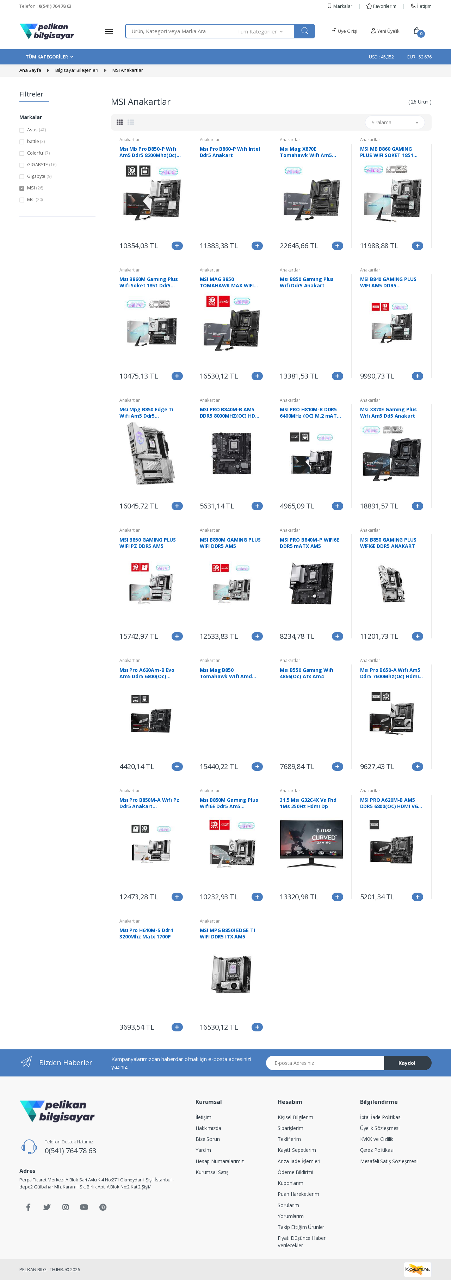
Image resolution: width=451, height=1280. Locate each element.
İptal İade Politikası (381, 1117)
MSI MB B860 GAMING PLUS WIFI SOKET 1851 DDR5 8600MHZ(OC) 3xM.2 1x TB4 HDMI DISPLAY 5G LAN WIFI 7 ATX (391, 152)
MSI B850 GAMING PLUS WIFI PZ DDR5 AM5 (147, 543)
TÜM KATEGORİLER (47, 57)
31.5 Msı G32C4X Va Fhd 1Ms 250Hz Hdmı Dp (308, 803)
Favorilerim (381, 6)
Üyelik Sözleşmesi (380, 1128)
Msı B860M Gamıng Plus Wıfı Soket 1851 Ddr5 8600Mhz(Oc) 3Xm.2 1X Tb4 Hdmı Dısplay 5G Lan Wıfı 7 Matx (149, 282)
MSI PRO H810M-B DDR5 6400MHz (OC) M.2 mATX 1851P (310, 412)
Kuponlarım (290, 1183)
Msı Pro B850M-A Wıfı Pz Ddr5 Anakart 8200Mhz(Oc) (149, 803)
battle (36, 141)
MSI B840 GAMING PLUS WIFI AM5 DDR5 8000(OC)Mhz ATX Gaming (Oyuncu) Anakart (388, 282)
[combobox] (181, 31)
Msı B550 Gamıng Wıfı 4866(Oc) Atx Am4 (306, 673)
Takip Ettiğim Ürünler (301, 1227)
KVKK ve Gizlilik (377, 1139)
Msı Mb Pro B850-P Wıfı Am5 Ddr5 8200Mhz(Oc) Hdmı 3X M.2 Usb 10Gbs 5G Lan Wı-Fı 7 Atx (148, 152)
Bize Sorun (208, 1139)
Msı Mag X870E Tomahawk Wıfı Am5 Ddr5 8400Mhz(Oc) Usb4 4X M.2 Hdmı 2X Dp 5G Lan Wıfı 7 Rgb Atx (309, 152)
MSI (35, 188)
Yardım (203, 1150)
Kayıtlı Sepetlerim (297, 1150)
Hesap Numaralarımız (220, 1161)
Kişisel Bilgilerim (295, 1117)
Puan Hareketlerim (298, 1194)
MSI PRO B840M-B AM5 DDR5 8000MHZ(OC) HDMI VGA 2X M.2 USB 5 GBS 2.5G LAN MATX (230, 412)
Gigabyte (39, 176)
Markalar (339, 6)
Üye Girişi (344, 31)
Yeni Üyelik (385, 31)
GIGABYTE (41, 164)
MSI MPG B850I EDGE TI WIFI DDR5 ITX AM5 (227, 933)
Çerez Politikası (377, 1150)
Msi (35, 199)
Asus (36, 129)
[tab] (120, 122)
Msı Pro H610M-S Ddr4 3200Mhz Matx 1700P (146, 933)
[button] (266, 31)
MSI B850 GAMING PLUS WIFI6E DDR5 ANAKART (388, 543)
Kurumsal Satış (212, 1172)
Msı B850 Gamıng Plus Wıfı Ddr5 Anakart (307, 282)
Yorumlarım (291, 1216)
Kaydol (407, 1063)
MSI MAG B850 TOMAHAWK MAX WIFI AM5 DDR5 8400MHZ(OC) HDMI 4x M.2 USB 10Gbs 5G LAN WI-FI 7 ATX (229, 282)
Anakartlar (129, 140)
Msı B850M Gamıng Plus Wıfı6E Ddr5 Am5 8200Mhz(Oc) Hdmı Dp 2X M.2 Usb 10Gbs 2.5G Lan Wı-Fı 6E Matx (230, 803)
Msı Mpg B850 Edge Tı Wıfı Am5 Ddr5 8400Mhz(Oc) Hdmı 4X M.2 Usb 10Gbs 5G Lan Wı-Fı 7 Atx (146, 412)
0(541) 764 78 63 (70, 1150)
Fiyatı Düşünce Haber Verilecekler (301, 1242)
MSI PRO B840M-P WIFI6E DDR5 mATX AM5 (309, 543)
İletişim (421, 6)
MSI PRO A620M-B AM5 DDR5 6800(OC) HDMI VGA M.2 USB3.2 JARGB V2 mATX (391, 803)
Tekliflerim (289, 1139)
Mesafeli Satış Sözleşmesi (389, 1161)
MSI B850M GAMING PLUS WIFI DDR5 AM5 (230, 543)
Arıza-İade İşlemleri (299, 1161)
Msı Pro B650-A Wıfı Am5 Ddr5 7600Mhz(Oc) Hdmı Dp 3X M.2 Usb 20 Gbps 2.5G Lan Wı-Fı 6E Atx (390, 673)
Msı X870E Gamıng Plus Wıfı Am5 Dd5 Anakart (388, 412)
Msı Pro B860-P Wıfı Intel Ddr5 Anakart (230, 152)
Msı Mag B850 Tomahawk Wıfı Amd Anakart (226, 673)
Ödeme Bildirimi (295, 1172)
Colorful (38, 153)
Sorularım (288, 1205)
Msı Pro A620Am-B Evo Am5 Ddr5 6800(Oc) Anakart (146, 673)
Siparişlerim (290, 1128)
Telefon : (45, 6)
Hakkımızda (208, 1128)
